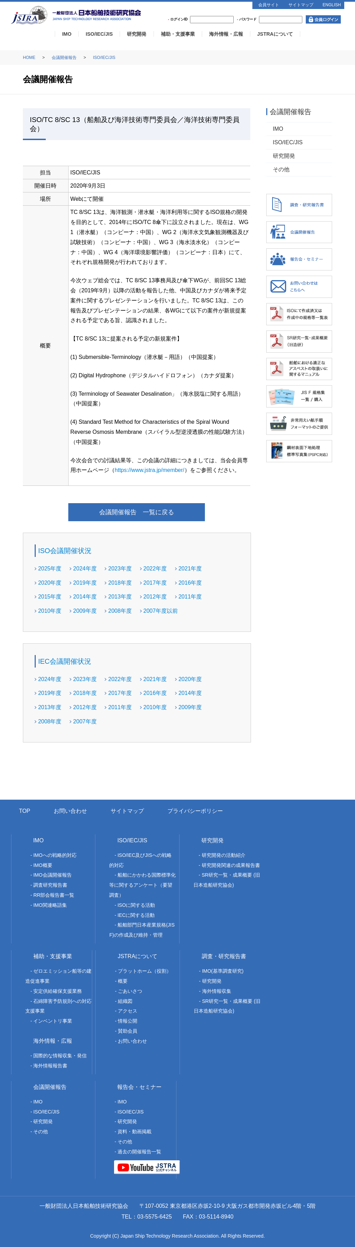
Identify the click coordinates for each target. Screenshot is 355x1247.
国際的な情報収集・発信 (60, 1055)
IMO (66, 34)
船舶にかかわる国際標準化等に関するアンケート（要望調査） (142, 885)
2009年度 (85, 611)
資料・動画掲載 (134, 1131)
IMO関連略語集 (50, 905)
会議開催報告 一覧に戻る (136, 512)
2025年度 (50, 568)
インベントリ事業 (52, 1021)
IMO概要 (42, 865)
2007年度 (85, 721)
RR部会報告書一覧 (53, 895)
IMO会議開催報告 (52, 875)
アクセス (127, 1011)
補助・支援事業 (178, 34)
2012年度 (155, 597)
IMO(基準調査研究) (223, 971)
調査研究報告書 (50, 885)
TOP (25, 811)
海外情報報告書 (50, 1065)
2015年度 (50, 597)
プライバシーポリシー (195, 811)
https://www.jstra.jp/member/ (149, 470)
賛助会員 (127, 1031)
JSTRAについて (275, 34)
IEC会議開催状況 (64, 661)
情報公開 (127, 1021)
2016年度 (190, 583)
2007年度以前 (161, 611)
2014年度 (85, 597)
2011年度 (190, 597)
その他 (281, 169)
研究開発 (136, 34)
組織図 (125, 1001)
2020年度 (50, 583)
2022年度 (155, 568)
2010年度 (50, 611)
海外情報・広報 (226, 34)
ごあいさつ (130, 991)
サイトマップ (300, 4)
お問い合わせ (70, 811)
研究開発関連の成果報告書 (231, 865)
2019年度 (85, 583)
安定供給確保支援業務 (57, 991)
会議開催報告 (64, 57)
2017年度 (155, 583)
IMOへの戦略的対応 (54, 855)
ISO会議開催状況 (65, 550)
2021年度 (190, 568)
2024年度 (85, 568)
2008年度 (120, 611)
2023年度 (120, 568)
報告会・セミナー (139, 1087)
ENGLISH (332, 4)
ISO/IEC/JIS (99, 34)
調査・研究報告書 (224, 956)
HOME (29, 57)
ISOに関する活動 (136, 905)
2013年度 (120, 597)
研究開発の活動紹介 (223, 855)
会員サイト (268, 4)
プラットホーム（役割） (144, 971)
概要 (123, 981)
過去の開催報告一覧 (139, 1151)
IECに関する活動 (136, 915)
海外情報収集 (216, 991)
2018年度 (120, 583)
